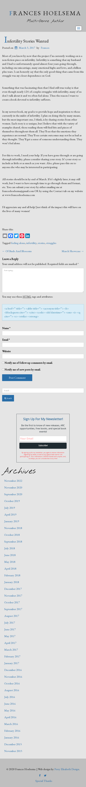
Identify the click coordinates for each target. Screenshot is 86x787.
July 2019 (9, 508)
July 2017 (9, 622)
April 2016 (10, 717)
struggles (51, 243)
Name (6, 328)
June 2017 (10, 629)
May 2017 (9, 636)
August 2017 (11, 616)
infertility (31, 243)
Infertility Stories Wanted (26, 41)
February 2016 (12, 731)
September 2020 (13, 494)
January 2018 (11, 582)
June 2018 (10, 555)
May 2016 (9, 710)
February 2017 (12, 656)
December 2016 (13, 670)
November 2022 (13, 481)
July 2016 (9, 697)
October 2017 (12, 602)
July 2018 (9, 548)
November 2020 (13, 487)
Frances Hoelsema (45, 13)
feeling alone (18, 243)
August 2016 (11, 690)
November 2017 (13, 595)
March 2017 (11, 649)
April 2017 (10, 643)
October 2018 (12, 535)
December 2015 (13, 744)
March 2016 (11, 724)
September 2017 (13, 609)
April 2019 (10, 514)
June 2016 (10, 703)
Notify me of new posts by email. (23, 369)
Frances (45, 48)
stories (41, 243)
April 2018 (10, 568)
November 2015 (13, 751)
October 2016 (12, 683)
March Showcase (73, 251)
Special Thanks (43, 781)
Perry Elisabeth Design (66, 769)
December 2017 (13, 589)
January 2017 (11, 663)
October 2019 (12, 501)
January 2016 (11, 737)
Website (6, 351)
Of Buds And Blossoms (17, 251)
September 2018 (13, 541)
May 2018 (9, 562)
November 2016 (13, 676)
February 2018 (12, 575)
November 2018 (13, 528)
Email (6, 339)
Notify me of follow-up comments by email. (29, 363)
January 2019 (11, 521)
